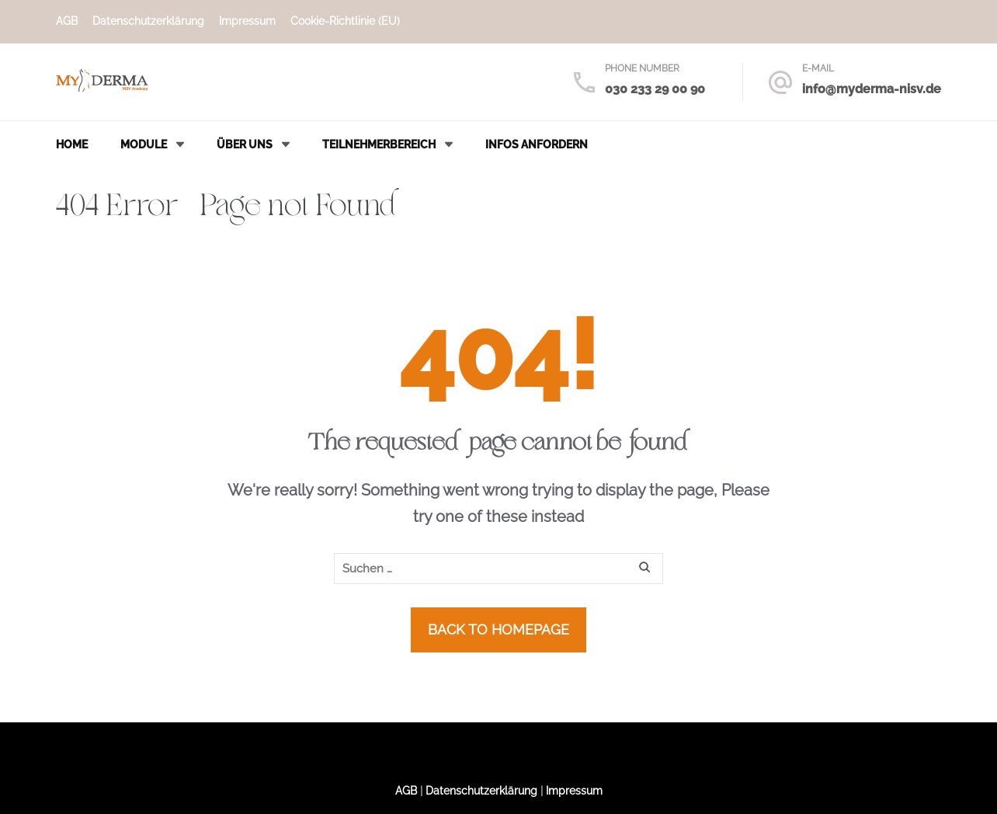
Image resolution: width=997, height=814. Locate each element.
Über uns (245, 144)
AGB (67, 21)
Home (72, 144)
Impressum (247, 21)
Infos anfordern (536, 144)
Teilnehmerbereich (379, 144)
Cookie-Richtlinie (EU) (345, 21)
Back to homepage (498, 629)
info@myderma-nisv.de (871, 89)
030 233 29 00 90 (655, 89)
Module (143, 144)
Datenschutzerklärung (148, 21)
